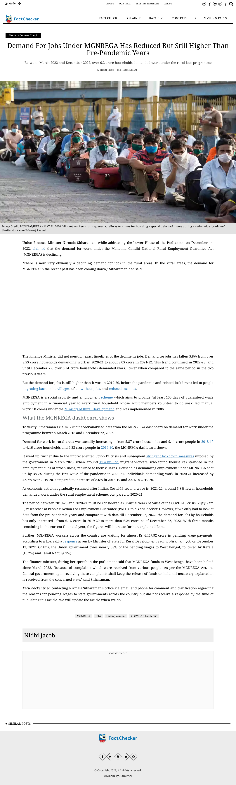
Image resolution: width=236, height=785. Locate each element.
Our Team (125, 3)
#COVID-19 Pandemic (144, 616)
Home (13, 35)
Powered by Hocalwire (118, 775)
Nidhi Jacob (39, 635)
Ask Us (168, 3)
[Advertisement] (118, 681)
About (110, 3)
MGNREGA (83, 616)
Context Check (28, 35)
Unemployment (116, 616)
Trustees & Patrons (147, 3)
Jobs (98, 616)
